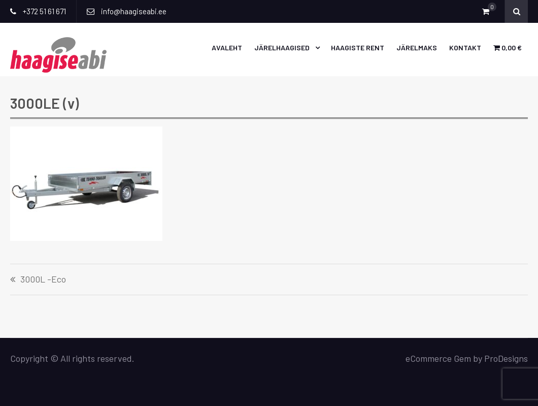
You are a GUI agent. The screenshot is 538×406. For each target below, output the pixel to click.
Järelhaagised (282, 47)
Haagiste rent (357, 47)
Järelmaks (416, 47)
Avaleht (227, 47)
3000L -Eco (43, 279)
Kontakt (465, 47)
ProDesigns (506, 358)
